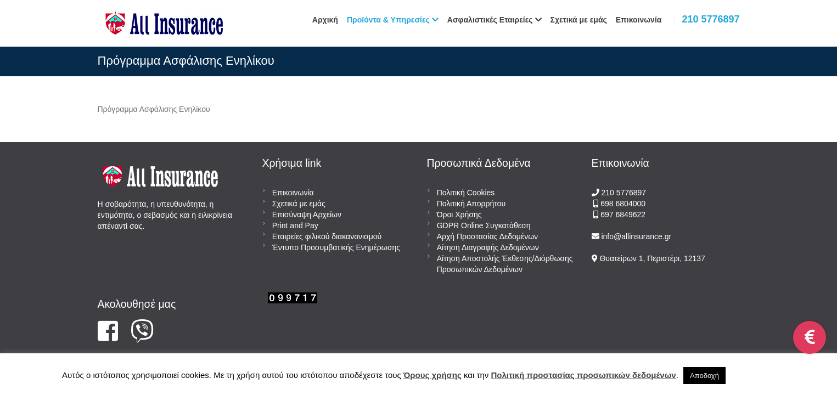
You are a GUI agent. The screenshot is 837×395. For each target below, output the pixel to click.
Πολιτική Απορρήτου (471, 203)
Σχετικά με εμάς (298, 203)
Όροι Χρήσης (459, 214)
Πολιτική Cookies (466, 192)
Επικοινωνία (293, 192)
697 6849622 (622, 214)
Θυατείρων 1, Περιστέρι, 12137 (651, 258)
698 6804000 (621, 203)
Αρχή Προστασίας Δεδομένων (487, 236)
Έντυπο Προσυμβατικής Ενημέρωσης (336, 247)
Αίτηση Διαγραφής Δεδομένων (488, 247)
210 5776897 (710, 19)
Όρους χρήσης (432, 375)
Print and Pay (295, 225)
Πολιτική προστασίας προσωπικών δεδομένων (583, 375)
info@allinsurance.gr (636, 236)
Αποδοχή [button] (704, 375)
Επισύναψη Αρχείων (306, 214)
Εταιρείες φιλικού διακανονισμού (327, 236)
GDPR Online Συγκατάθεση (484, 225)
